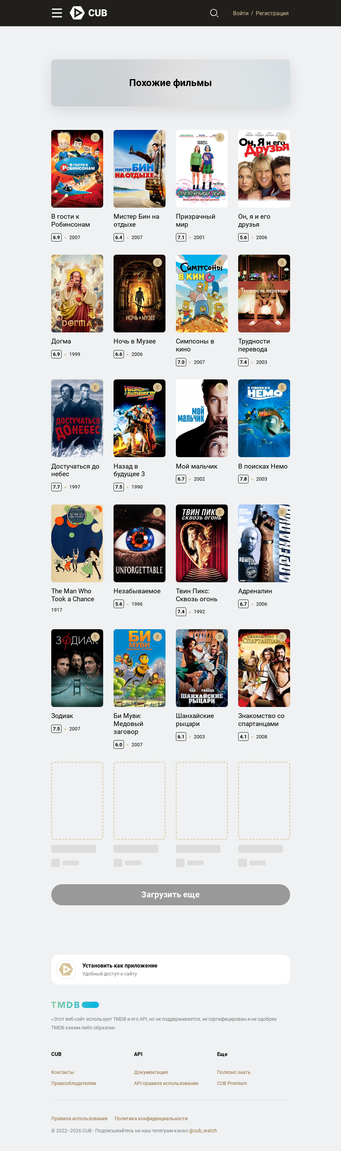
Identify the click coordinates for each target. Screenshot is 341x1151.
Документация (151, 1072)
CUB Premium (232, 1083)
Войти (241, 13)
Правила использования (79, 1118)
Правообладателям (73, 1083)
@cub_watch (203, 1130)
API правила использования (166, 1083)
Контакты (62, 1072)
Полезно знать (234, 1072)
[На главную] (89, 13)
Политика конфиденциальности (151, 1118)
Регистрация (272, 13)
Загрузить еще (170, 894)
